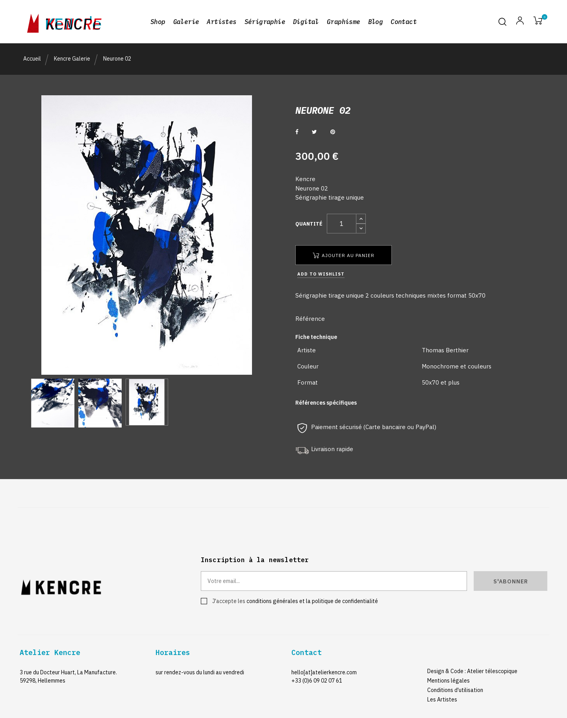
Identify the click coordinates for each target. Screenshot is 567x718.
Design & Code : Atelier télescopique (472, 671)
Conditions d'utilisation (455, 690)
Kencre (305, 179)
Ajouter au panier (343, 255)
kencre (73, 21)
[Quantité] (341, 223)
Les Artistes (442, 699)
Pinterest (332, 132)
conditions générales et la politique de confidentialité (312, 601)
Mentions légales (448, 680)
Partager (296, 132)
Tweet (314, 132)
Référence (310, 318)
